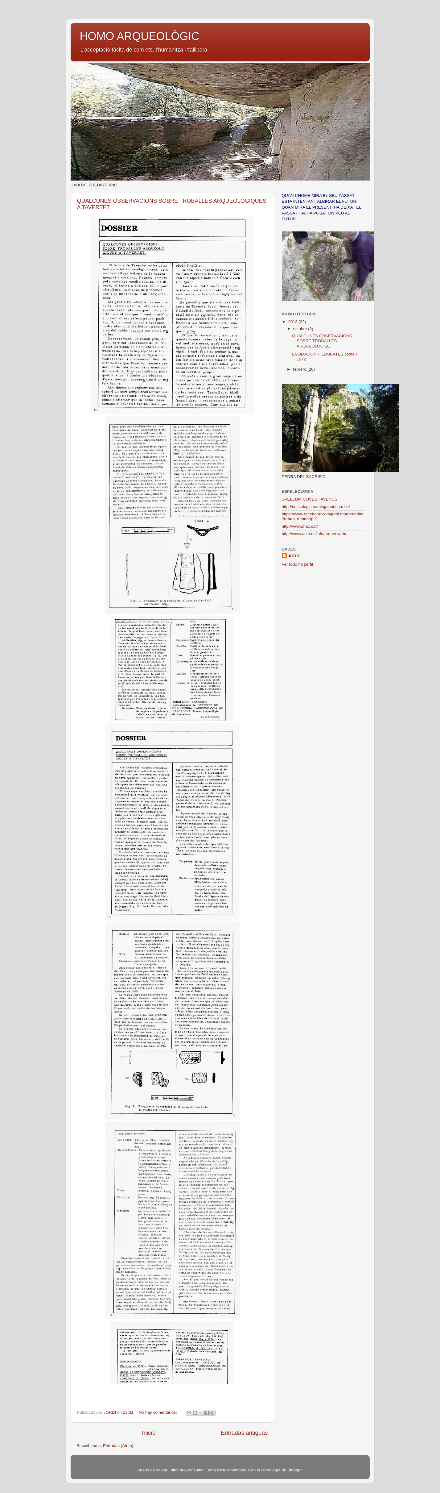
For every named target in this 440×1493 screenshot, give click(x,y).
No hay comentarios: (158, 1412)
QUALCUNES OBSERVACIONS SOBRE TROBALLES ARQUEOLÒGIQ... (322, 341)
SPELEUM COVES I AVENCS (310, 499)
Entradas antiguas (244, 1432)
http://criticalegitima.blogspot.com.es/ (316, 506)
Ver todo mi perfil (297, 564)
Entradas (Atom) (118, 1445)
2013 (293, 321)
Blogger (294, 1470)
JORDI (294, 556)
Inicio (148, 1432)
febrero (300, 369)
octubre (300, 328)
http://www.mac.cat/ (300, 526)
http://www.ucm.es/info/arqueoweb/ (314, 533)
